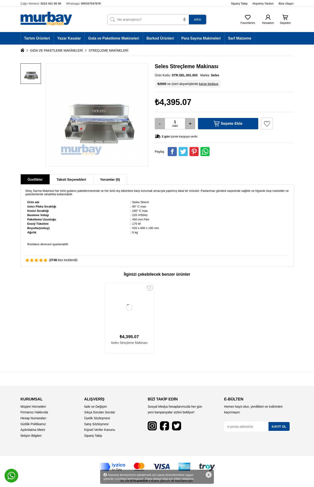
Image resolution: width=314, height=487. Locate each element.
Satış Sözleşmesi (96, 424)
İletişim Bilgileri (31, 435)
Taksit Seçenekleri (71, 179)
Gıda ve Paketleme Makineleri (113, 38)
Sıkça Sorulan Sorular (99, 412)
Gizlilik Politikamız (33, 424)
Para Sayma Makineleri (201, 38)
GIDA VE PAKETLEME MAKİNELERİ (56, 50)
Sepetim (285, 21)
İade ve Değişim (95, 406)
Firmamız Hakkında (34, 412)
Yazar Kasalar (69, 38)
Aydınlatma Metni (32, 430)
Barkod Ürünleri (160, 38)
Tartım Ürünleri (37, 38)
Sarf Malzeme (239, 38)
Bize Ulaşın (286, 3)
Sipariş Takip (239, 3)
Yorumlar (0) (110, 179)
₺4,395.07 (173, 102)
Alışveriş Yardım (262, 3)
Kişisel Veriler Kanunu (99, 430)
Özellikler (35, 179)
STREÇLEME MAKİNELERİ (108, 50)
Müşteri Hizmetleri (33, 406)
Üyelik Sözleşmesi (97, 418)
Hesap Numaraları (33, 418)
